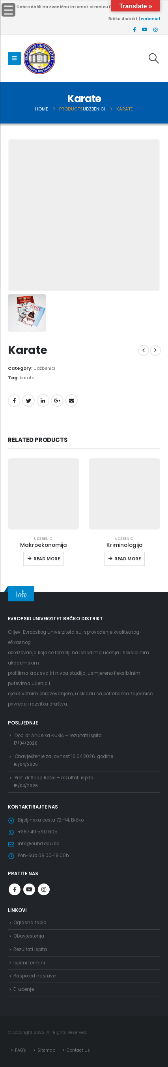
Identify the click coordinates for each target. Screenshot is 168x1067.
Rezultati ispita (30, 949)
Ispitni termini (29, 963)
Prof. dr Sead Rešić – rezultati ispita (54, 778)
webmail (150, 19)
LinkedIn (43, 400)
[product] (43, 494)
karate (27, 377)
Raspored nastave (34, 976)
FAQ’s (20, 1050)
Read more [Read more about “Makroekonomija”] (47, 559)
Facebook (14, 400)
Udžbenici (44, 368)
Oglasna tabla (30, 922)
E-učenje (23, 989)
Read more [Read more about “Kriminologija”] (127, 559)
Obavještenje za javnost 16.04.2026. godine (64, 756)
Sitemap (46, 1050)
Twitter (28, 400)
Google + (57, 400)
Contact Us (78, 1050)
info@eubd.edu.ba (39, 843)
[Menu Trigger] (8, 10)
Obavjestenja (28, 936)
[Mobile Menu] (14, 58)
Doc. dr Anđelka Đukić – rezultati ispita (58, 735)
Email (71, 400)
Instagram (44, 889)
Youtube (29, 889)
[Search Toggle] (154, 58)
